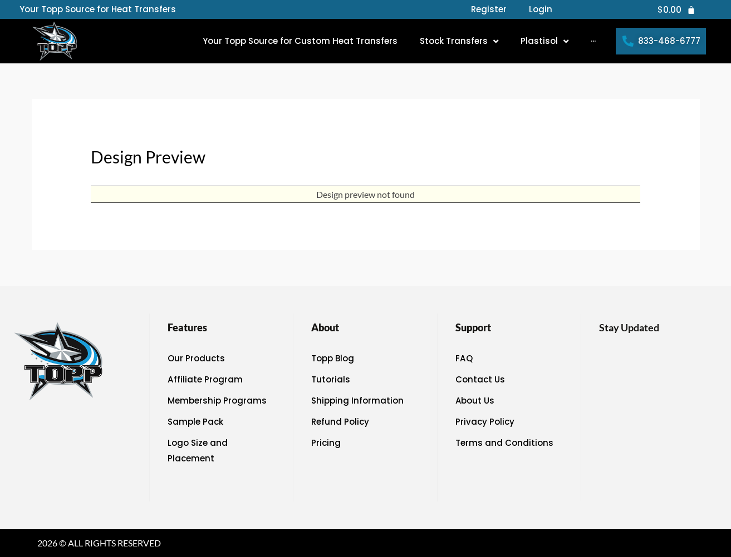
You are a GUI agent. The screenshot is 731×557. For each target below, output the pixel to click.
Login (540, 9)
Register (489, 9)
